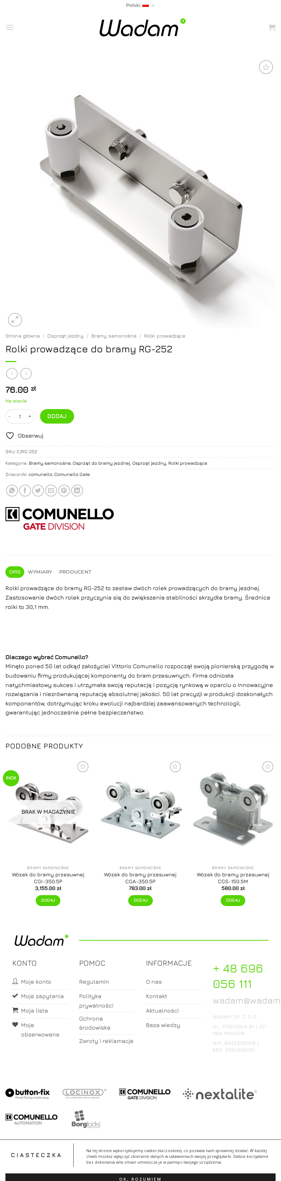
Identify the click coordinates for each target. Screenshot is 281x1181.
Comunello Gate (72, 474)
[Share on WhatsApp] (12, 491)
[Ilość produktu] (20, 416)
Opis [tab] (15, 572)
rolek (72, 597)
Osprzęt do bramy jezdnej (101, 463)
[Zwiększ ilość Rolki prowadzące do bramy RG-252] (30, 416)
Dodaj (57, 416)
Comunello (70, 657)
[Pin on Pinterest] (64, 491)
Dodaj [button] (141, 900)
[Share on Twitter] (38, 491)
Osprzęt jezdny (65, 336)
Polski (140, 5)
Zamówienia (169, 1169)
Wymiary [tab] (40, 572)
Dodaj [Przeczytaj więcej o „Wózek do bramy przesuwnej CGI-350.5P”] (48, 900)
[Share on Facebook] (25, 491)
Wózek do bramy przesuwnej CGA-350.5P (140, 877)
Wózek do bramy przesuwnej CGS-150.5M (233, 877)
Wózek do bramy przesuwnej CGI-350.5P (48, 877)
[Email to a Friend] (51, 491)
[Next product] (11, 373)
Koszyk (141, 1169)
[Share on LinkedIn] (77, 491)
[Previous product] (25, 373)
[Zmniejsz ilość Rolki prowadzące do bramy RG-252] (9, 416)
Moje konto (112, 1169)
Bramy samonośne (114, 336)
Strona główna (22, 336)
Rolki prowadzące (164, 336)
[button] (9, 27)
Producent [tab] (75, 572)
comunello (40, 474)
